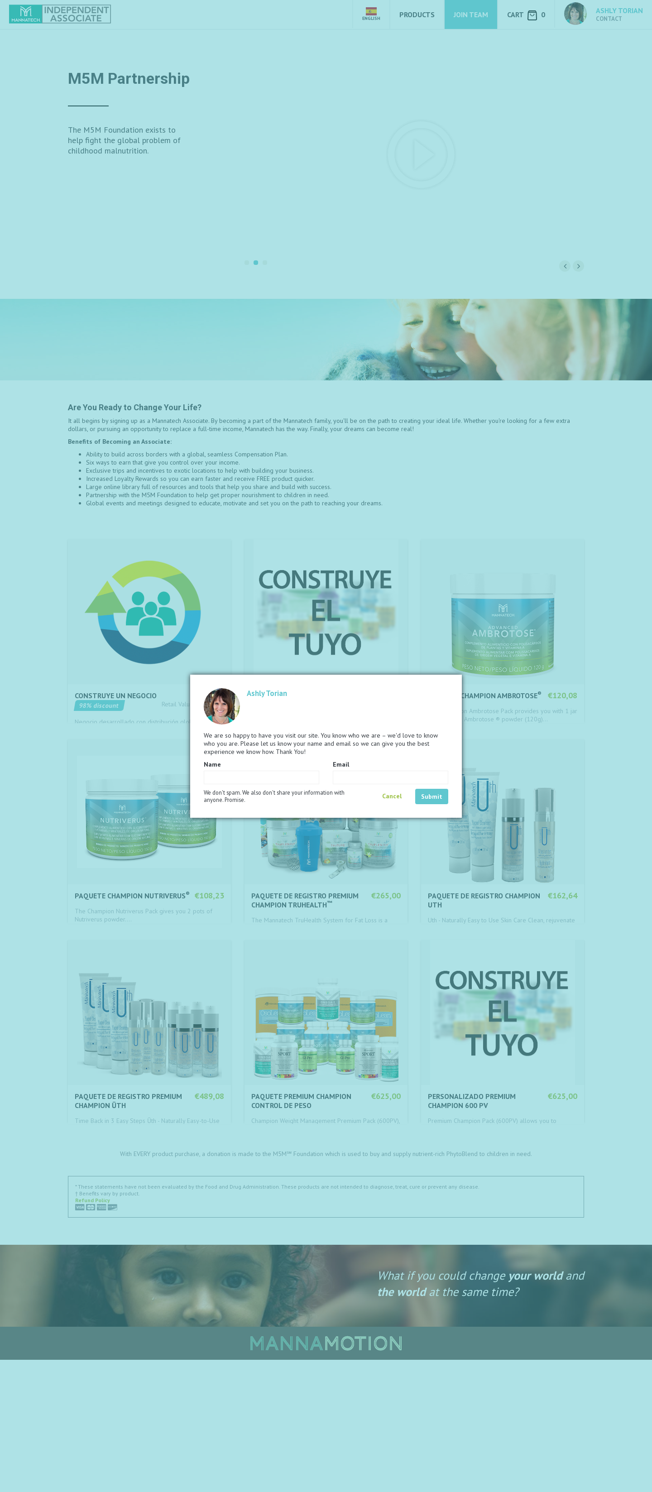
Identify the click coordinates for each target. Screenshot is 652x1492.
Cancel (392, 796)
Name (212, 764)
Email (341, 764)
